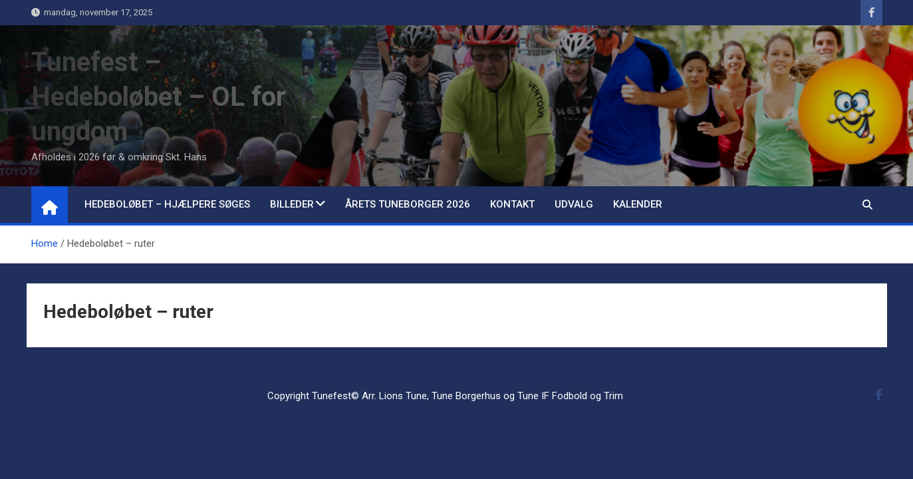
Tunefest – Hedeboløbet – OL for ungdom (158, 97)
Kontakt (512, 204)
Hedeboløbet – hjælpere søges (167, 204)
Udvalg (574, 204)
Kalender (637, 204)
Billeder (292, 204)
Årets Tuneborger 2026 (407, 204)
